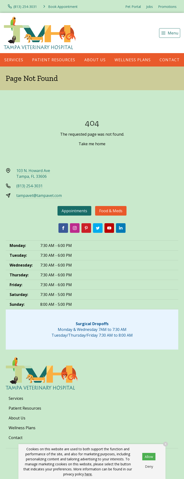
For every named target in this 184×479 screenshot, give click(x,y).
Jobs (149, 6)
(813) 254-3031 (29, 186)
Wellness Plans (133, 59)
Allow (149, 456)
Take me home (92, 143)
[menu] (169, 33)
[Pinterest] (86, 228)
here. (88, 474)
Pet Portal (133, 6)
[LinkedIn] (121, 228)
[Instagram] (75, 228)
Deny (149, 466)
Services (13, 59)
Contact (16, 437)
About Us (95, 59)
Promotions (167, 6)
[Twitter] (98, 228)
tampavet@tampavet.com (39, 195)
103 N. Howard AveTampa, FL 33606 (33, 173)
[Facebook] (63, 228)
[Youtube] (109, 228)
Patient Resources (53, 59)
